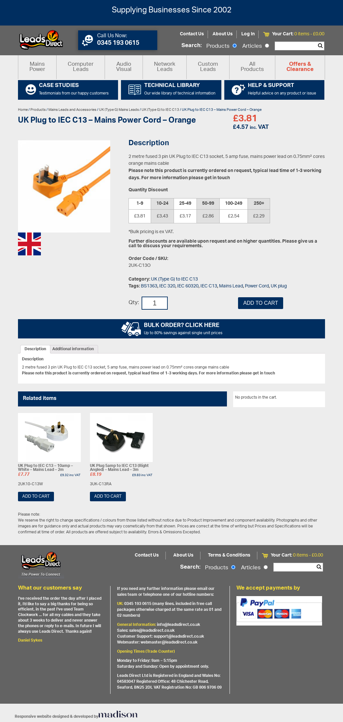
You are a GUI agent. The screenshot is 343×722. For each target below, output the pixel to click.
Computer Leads (81, 67)
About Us (223, 34)
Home (23, 110)
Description (35, 349)
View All (313, 398)
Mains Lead (231, 286)
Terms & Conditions (229, 555)
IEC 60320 (187, 286)
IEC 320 (167, 286)
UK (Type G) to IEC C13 (160, 110)
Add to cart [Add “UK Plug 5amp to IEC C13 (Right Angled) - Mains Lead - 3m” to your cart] (108, 496)
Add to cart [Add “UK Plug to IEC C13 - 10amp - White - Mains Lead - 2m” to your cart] (36, 496)
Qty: (134, 303)
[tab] (35, 349)
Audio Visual (123, 67)
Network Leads (164, 67)
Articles (255, 46)
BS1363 (149, 286)
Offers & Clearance (300, 67)
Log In (248, 34)
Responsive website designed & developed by (76, 716)
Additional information (73, 349)
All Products (252, 67)
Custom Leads (208, 67)
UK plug (279, 286)
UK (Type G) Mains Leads (119, 110)
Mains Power (37, 67)
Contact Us (192, 34)
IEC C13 (208, 286)
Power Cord (257, 286)
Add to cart (260, 303)
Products (221, 46)
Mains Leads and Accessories (72, 110)
